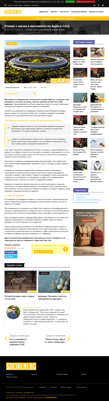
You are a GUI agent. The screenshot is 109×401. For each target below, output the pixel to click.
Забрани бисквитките (86, 1)
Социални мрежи (79, 12)
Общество (43, 12)
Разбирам (70, 1)
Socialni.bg (9, 30)
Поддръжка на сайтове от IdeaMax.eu (88, 200)
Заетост (53, 12)
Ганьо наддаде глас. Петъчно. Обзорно (54, 18)
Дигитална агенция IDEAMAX (15, 398)
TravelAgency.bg (28, 392)
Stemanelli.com (81, 197)
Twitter (9, 256)
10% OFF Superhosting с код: (42, 398)
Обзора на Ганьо (96, 12)
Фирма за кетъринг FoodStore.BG (87, 202)
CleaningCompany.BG (83, 194)
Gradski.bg (18, 392)
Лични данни (81, 387)
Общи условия (66, 387)
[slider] (10, 248)
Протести (64, 12)
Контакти (34, 5)
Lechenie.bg (10, 392)
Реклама (27, 5)
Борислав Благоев (12, 87)
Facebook (10, 252)
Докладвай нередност (43, 251)
